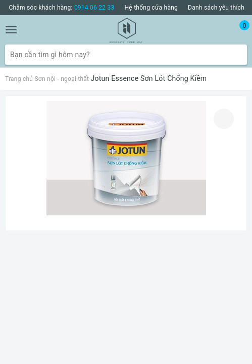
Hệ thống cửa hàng (151, 7)
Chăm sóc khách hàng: (61, 7)
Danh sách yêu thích (216, 7)
